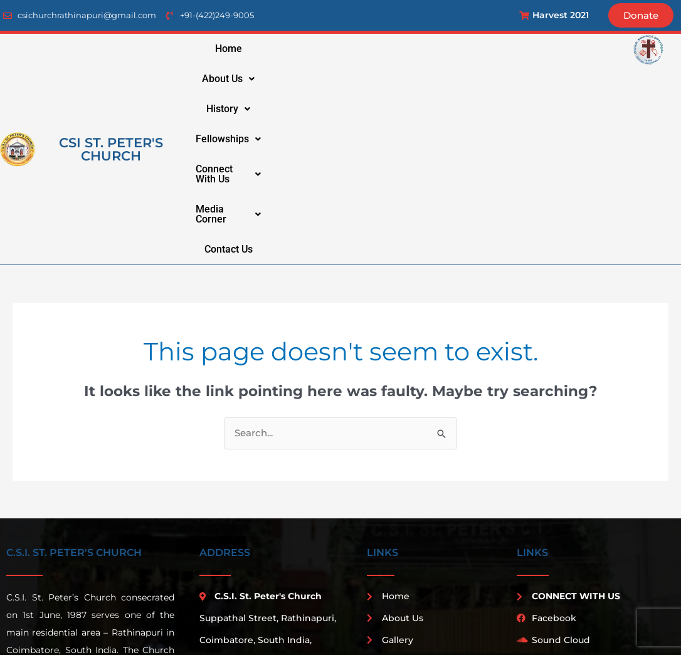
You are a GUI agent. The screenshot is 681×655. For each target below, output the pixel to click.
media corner (376, 79)
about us (308, 49)
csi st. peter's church (111, 64)
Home (251, 49)
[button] (308, 49)
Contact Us (455, 79)
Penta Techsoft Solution (534, 619)
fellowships (446, 49)
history (374, 49)
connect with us (539, 49)
